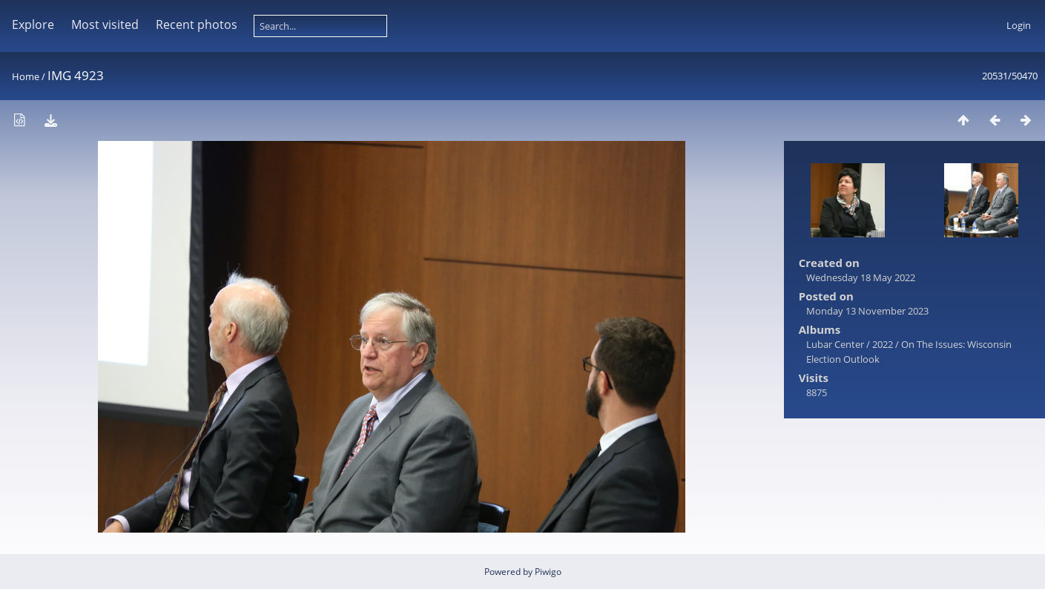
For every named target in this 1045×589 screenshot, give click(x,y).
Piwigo (548, 571)
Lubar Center (835, 344)
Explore (33, 24)
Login (1018, 25)
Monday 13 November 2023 (867, 310)
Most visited (105, 24)
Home (25, 76)
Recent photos (196, 24)
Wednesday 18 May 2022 (860, 277)
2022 (882, 344)
